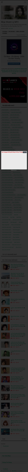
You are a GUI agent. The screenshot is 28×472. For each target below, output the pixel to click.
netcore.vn (15, 170)
